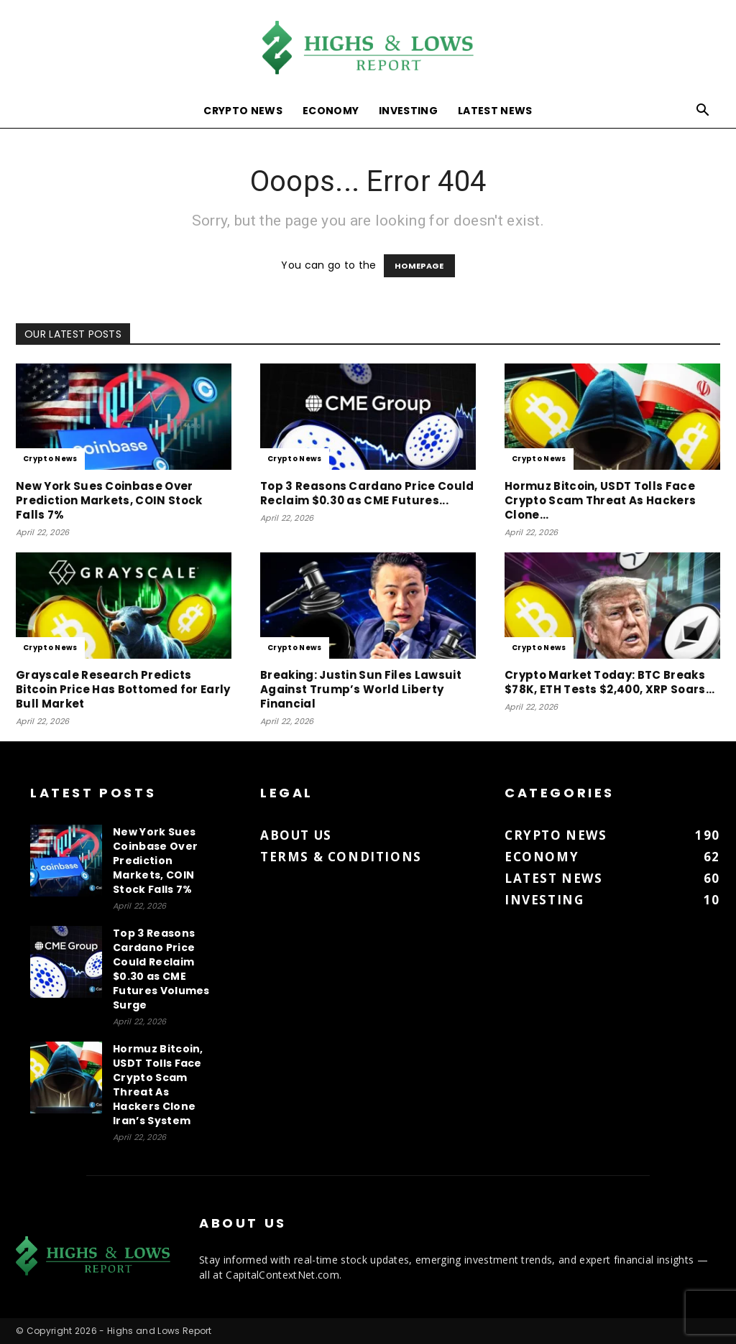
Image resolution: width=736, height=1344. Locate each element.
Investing (408, 110)
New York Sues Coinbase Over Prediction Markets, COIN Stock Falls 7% (109, 500)
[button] (703, 112)
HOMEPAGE (419, 266)
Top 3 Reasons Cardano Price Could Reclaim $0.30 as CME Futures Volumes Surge (161, 969)
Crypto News (242, 110)
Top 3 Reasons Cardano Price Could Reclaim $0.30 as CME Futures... (367, 493)
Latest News (495, 110)
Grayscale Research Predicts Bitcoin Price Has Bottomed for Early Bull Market (123, 689)
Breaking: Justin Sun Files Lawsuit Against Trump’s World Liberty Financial (360, 689)
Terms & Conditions (341, 856)
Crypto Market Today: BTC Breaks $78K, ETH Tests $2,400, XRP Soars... (610, 682)
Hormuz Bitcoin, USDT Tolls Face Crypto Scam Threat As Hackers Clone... (600, 500)
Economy (331, 110)
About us (296, 835)
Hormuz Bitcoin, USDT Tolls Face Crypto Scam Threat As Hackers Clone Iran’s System (158, 1085)
